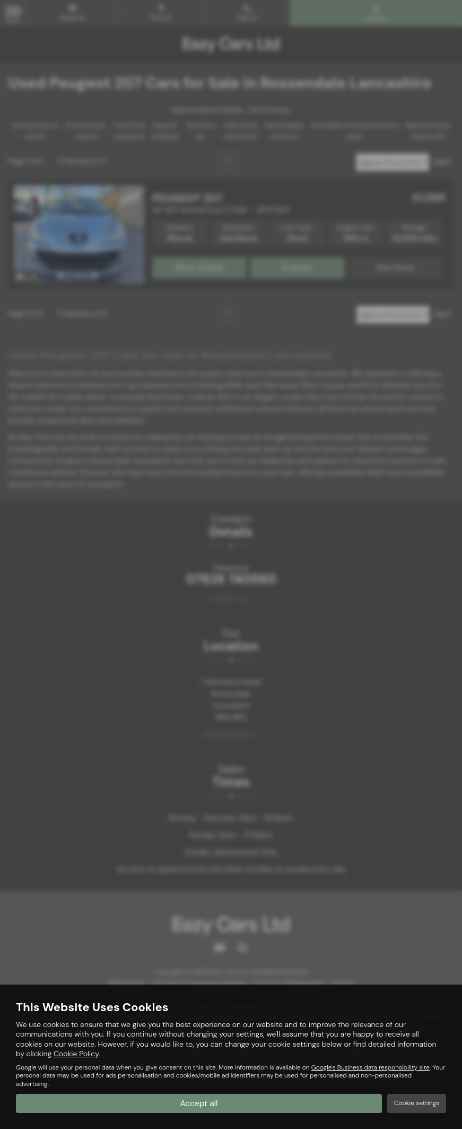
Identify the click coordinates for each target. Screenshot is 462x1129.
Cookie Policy (76, 1053)
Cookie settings (416, 1103)
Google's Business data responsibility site (370, 1067)
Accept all (199, 1102)
